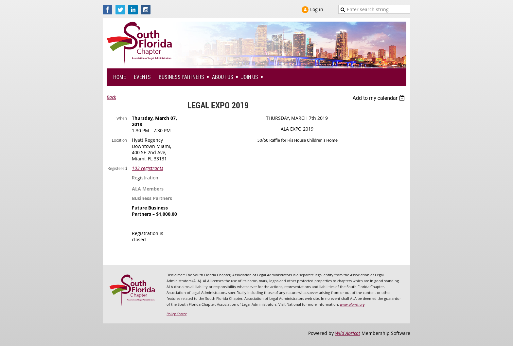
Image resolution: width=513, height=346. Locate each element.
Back (111, 97)
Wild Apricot (347, 333)
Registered (117, 168)
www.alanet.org (352, 304)
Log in (316, 9)
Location (119, 140)
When (121, 118)
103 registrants (147, 168)
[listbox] (379, 98)
